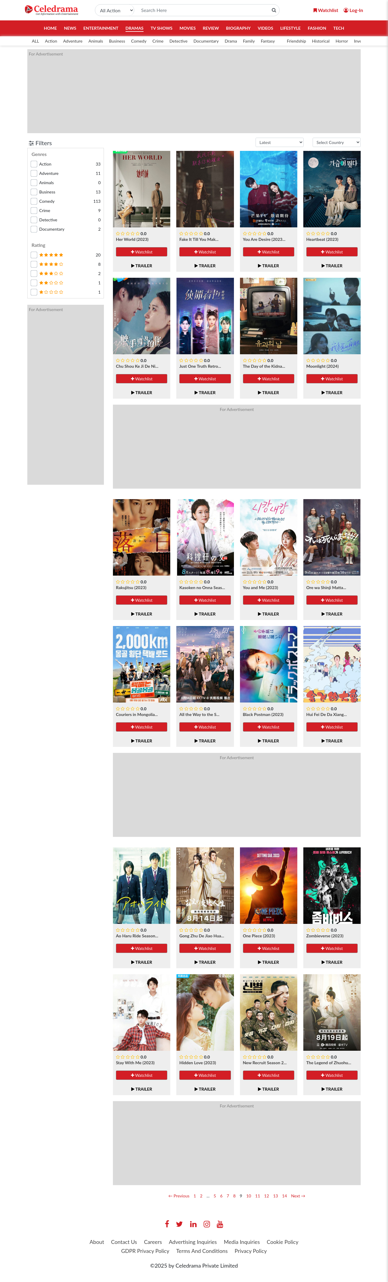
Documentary (206, 40)
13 (275, 1195)
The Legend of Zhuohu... (328, 1062)
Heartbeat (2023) (322, 239)
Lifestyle (290, 28)
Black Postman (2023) (263, 714)
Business (117, 40)
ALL (35, 40)
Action (51, 40)
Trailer (141, 265)
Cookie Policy (284, 1242)
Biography (238, 28)
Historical (320, 40)
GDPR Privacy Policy (144, 1251)
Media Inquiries (242, 1242)
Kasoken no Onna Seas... (202, 587)
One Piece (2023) (259, 935)
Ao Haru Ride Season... (137, 935)
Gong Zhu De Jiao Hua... (201, 935)
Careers (152, 1242)
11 (257, 1195)
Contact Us (123, 1242)
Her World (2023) (132, 239)
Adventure (72, 40)
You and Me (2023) (260, 587)
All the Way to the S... (199, 714)
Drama (231, 40)
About (95, 1242)
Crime (158, 40)
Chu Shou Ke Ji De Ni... (137, 366)
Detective (178, 40)
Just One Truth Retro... (200, 366)
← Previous (178, 1195)
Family (249, 40)
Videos (265, 28)
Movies (188, 28)
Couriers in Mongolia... (137, 714)
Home (50, 28)
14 (284, 1195)
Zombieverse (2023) (325, 935)
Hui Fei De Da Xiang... (326, 714)
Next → (298, 1195)
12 (266, 1195)
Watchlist (142, 251)
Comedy (138, 40)
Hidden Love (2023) (197, 1062)
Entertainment (101, 28)
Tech (338, 28)
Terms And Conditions (202, 1251)
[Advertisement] (194, 91)
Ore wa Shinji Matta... (326, 587)
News (70, 28)
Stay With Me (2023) (135, 1062)
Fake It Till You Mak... (198, 239)
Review (211, 28)
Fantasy (268, 40)
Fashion (317, 28)
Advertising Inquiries (192, 1242)
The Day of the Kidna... (264, 366)
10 (248, 1195)
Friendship (296, 40)
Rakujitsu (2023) (131, 587)
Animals (96, 40)
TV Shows (161, 28)
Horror (341, 40)
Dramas (135, 28)
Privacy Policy (251, 1251)
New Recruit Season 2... (265, 1062)
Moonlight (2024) (322, 366)
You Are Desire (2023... (264, 239)
